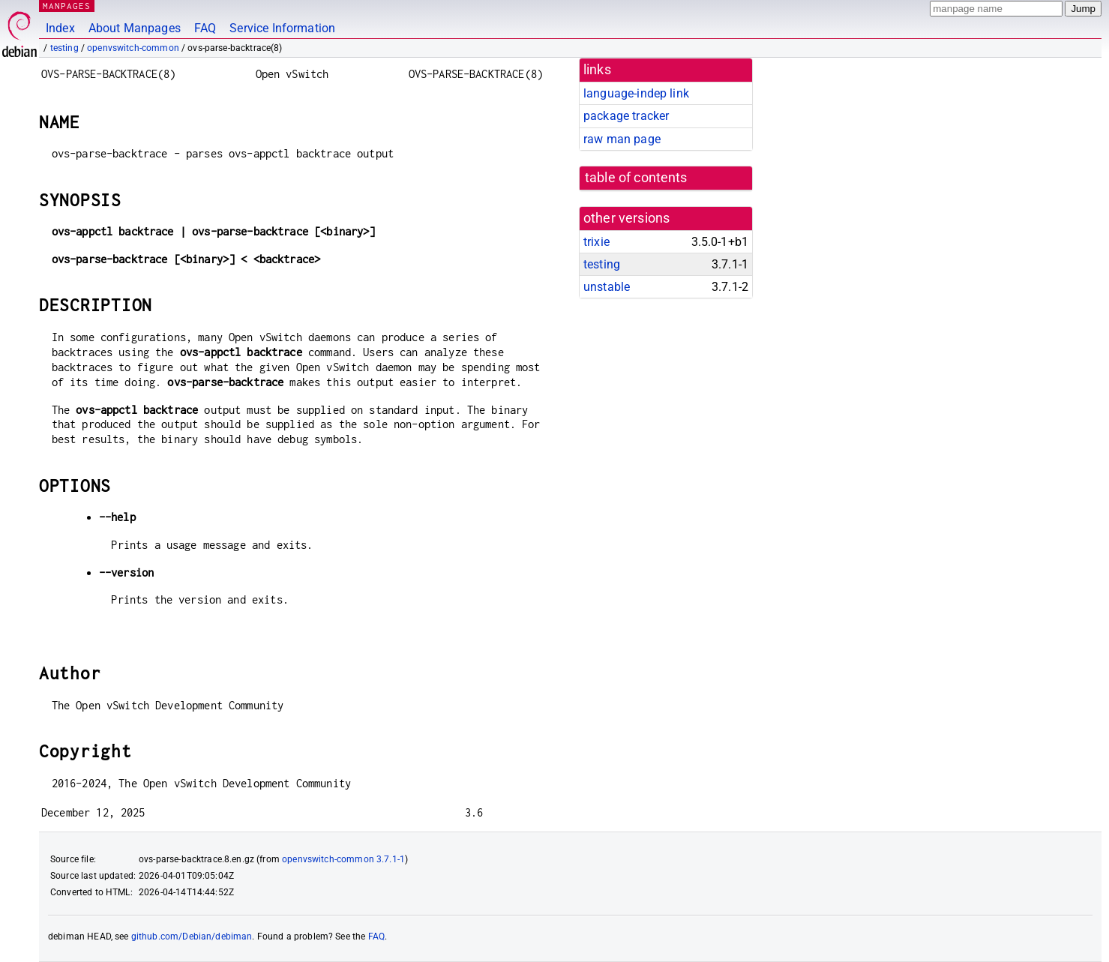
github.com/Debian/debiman (192, 936)
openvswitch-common (133, 48)
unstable (606, 287)
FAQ (205, 28)
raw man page (622, 139)
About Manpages (134, 28)
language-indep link (636, 93)
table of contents (636, 177)
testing (64, 48)
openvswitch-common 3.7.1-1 (343, 859)
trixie (596, 242)
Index (60, 28)
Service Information (282, 28)
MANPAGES (67, 5)
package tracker (626, 116)
